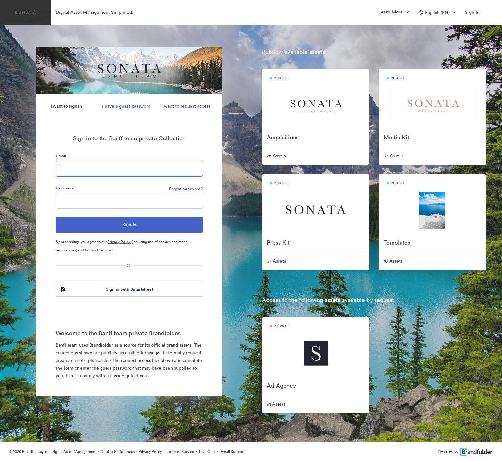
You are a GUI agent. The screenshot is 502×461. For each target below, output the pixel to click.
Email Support (232, 451)
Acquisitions (283, 137)
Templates (397, 242)
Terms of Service (98, 250)
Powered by (465, 451)
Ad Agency (281, 385)
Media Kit (396, 137)
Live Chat (207, 451)
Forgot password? (186, 188)
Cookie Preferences (118, 451)
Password (65, 188)
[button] (437, 12)
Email (61, 156)
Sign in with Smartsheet (106, 289)
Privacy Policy (119, 241)
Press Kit (278, 242)
